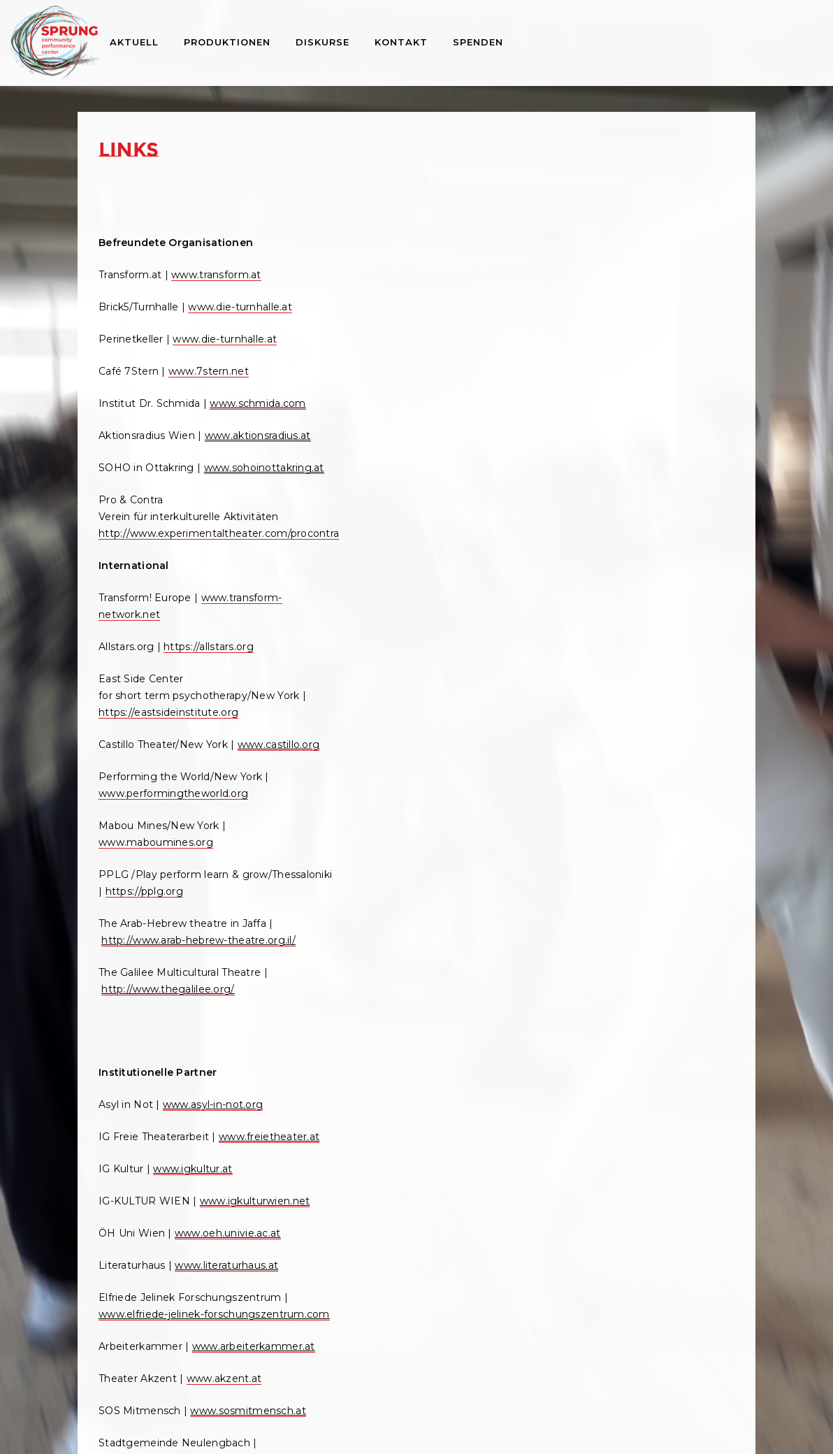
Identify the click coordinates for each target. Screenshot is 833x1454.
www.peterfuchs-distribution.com (398, 944)
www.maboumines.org (371, 546)
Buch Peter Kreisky (667, 512)
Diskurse (322, 42)
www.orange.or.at (447, 862)
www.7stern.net (208, 381)
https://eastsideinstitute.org (415, 399)
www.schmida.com (149, 430)
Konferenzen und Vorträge (669, 579)
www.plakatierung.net (369, 927)
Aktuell (134, 42)
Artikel (634, 529)
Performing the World (674, 596)
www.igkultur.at (192, 911)
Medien (617, 311)
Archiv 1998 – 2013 (646, 663)
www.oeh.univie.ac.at (228, 992)
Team (632, 244)
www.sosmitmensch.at (156, 1220)
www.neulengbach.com (158, 1268)
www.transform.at (216, 284)
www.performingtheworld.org (388, 497)
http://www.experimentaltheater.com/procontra (219, 593)
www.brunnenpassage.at (376, 1091)
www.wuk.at (129, 1317)
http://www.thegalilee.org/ (383, 709)
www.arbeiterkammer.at (160, 1138)
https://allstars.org (424, 333)
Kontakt (401, 42)
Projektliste (647, 277)
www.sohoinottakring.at (159, 527)
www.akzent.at (224, 1171)
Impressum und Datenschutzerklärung (416, 1426)
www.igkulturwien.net (154, 959)
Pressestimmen (659, 378)
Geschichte (647, 260)
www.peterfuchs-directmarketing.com (411, 911)
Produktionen (227, 42)
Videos (635, 344)
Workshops (628, 630)
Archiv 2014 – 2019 (646, 646)
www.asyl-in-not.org (213, 829)
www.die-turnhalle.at (240, 316)
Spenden (478, 42)
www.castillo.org (355, 448)
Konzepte (643, 294)
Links (611, 395)
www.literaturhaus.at (226, 1024)
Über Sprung (631, 227)
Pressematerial (656, 361)
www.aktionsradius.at (152, 479)
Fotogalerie (647, 328)
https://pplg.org (452, 595)
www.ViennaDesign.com (375, 1010)
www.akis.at (458, 1042)
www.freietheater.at (149, 878)
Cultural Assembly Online (681, 613)
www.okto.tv (398, 829)
